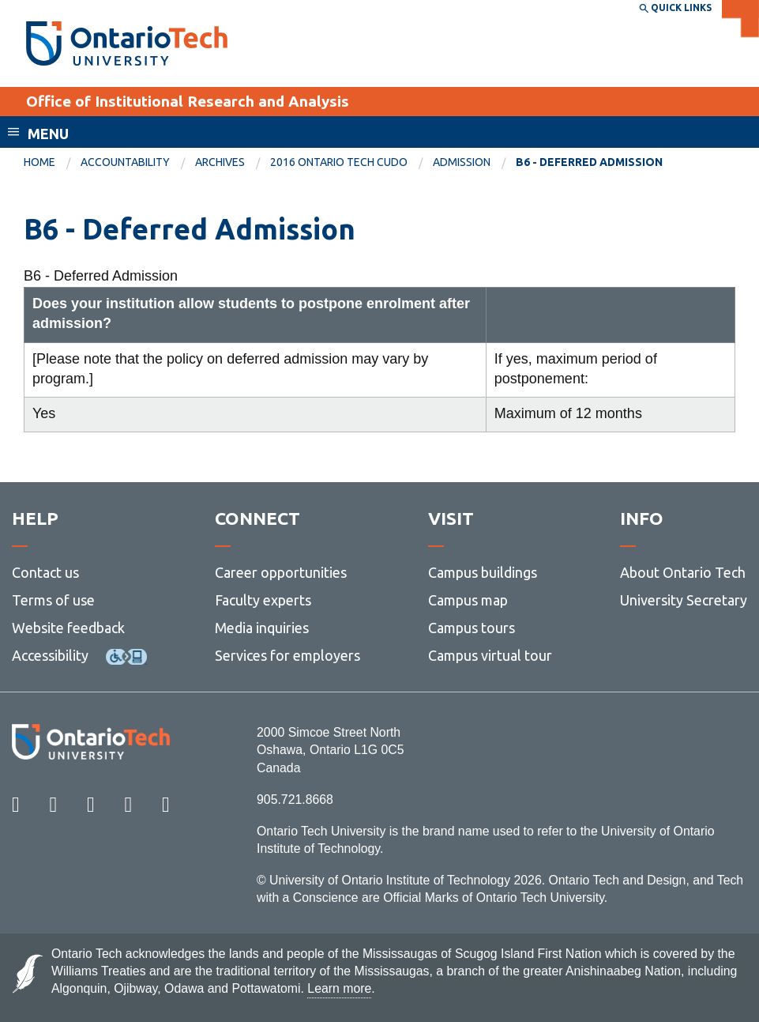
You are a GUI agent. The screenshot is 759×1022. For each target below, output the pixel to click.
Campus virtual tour (490, 655)
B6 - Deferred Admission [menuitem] (589, 162)
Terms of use (53, 600)
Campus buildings (482, 572)
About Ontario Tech (683, 572)
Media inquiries (262, 627)
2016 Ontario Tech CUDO (339, 162)
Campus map (468, 600)
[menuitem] (52, 163)
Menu (48, 133)
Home (39, 162)
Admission (461, 162)
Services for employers (287, 655)
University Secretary (683, 600)
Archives (220, 162)
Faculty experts (263, 600)
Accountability (125, 162)
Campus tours (471, 627)
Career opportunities (281, 572)
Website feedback (68, 627)
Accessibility (50, 655)
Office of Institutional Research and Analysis (187, 101)
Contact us (45, 572)
